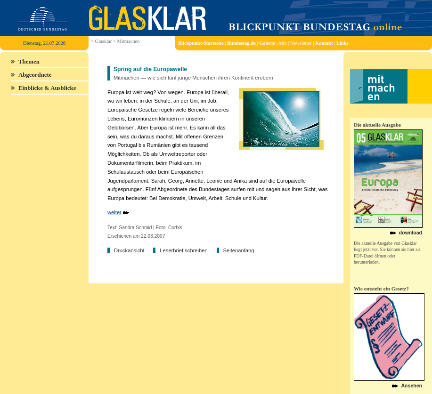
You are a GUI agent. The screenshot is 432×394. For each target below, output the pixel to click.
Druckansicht (129, 250)
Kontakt (324, 43)
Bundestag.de (241, 43)
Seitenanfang (238, 250)
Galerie (267, 43)
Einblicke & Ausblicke (47, 88)
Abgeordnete (34, 75)
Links (342, 43)
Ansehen (411, 385)
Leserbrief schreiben (183, 250)
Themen (29, 61)
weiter (114, 212)
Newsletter (301, 43)
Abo (282, 43)
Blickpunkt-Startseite (201, 43)
